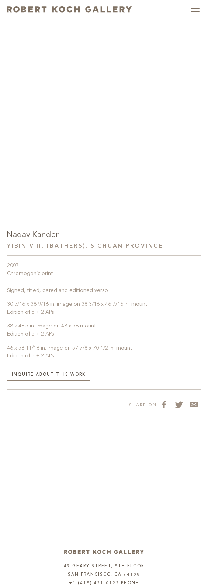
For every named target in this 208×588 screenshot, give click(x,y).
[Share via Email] (194, 404)
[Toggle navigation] (195, 9)
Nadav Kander (33, 235)
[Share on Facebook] (164, 404)
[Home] (104, 552)
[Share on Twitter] (179, 404)
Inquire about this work (49, 375)
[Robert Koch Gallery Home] (69, 8)
